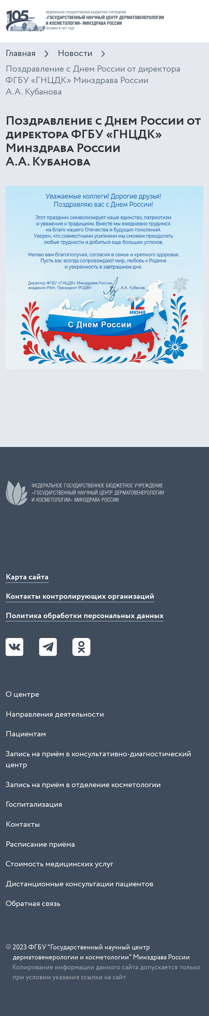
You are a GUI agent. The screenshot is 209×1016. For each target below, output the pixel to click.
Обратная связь (33, 903)
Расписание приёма (40, 844)
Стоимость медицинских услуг (59, 864)
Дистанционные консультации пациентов (79, 884)
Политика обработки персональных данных (85, 616)
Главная (21, 53)
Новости (75, 53)
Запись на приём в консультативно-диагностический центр (98, 759)
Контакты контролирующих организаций (80, 596)
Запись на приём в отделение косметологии (83, 785)
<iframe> (50, 538)
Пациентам (26, 734)
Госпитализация (34, 804)
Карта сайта (27, 577)
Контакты (23, 824)
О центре (22, 694)
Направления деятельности (55, 714)
